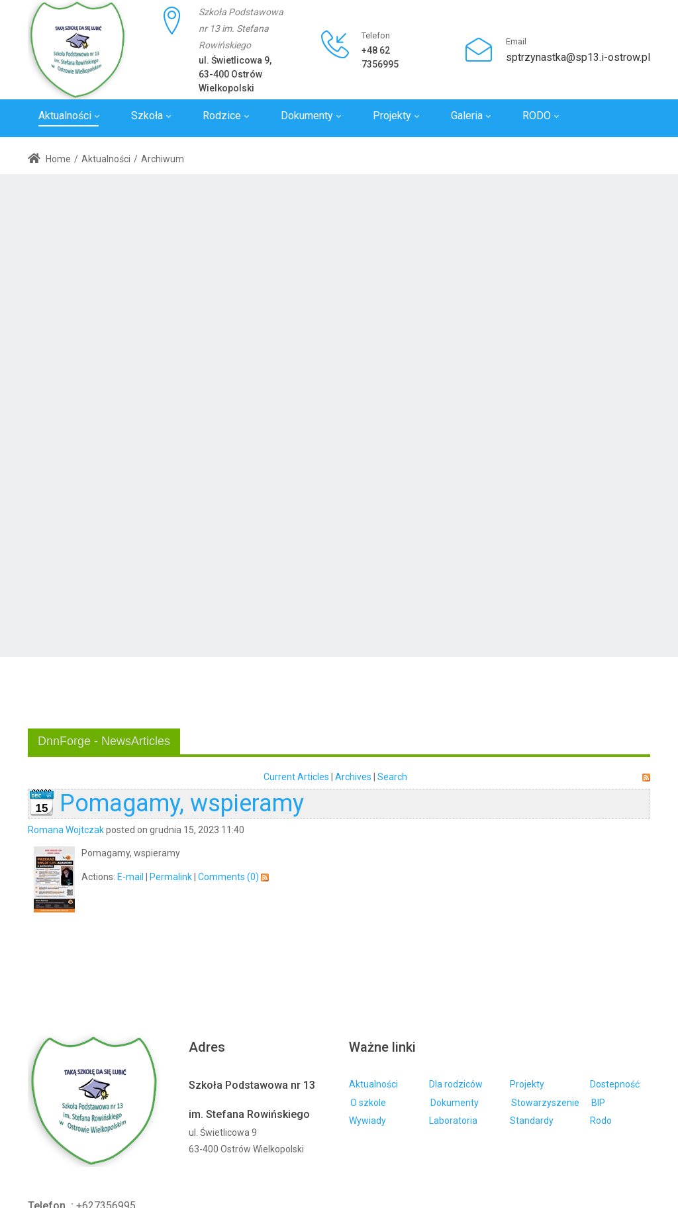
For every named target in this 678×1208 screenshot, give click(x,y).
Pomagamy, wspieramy (182, 803)
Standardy (532, 1120)
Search (392, 777)
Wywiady (367, 1120)
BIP (598, 1102)
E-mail (130, 877)
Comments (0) (228, 877)
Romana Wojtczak (66, 830)
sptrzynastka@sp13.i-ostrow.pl (578, 57)
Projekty (527, 1084)
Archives (353, 777)
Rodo (601, 1120)
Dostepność (615, 1084)
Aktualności (373, 1084)
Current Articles (296, 777)
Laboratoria (453, 1120)
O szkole (368, 1102)
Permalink (171, 877)
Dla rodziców (456, 1084)
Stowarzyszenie (545, 1102)
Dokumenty (454, 1102)
